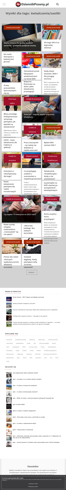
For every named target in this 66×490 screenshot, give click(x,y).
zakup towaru (41, 339)
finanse (54, 343)
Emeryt (31, 350)
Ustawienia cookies (33, 483)
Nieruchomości (10, 354)
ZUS (51, 357)
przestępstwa (15, 347)
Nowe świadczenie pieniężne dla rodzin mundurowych (10, 186)
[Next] (31, 272)
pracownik (9, 70)
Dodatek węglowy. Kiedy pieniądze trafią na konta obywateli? (30, 262)
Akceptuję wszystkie (33, 486)
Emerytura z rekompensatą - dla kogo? (10, 173)
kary (35, 343)
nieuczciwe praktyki (44, 343)
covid (7, 361)
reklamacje (32, 339)
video (7, 347)
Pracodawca (9, 350)
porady (28, 343)
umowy (24, 357)
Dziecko (25, 350)
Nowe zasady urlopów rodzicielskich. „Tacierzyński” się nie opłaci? (11, 229)
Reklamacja (20, 354)
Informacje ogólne (12, 101)
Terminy (42, 347)
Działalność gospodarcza (50, 350)
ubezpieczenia (10, 357)
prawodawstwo (20, 343)
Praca (56, 357)
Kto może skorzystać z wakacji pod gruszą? (9, 58)
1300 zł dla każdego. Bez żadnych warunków (29, 229)
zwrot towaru (9, 343)
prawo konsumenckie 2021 (50, 354)
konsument (9, 339)
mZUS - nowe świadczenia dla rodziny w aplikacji (10, 144)
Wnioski (39, 350)
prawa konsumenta (53, 339)
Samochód (37, 354)
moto (45, 357)
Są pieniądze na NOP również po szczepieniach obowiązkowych (50, 186)
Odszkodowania (52, 347)
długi (18, 357)
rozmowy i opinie (33, 347)
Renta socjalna (51, 199)
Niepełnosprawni (32, 156)
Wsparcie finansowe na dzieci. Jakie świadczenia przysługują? (29, 86)
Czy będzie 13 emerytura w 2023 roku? (20, 214)
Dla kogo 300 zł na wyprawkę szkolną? (51, 45)
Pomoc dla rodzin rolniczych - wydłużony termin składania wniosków (11, 262)
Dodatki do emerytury (33, 99)
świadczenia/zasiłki (13, 27)
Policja (17, 350)
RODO (24, 347)
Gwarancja (29, 354)
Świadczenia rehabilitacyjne (52, 158)
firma (31, 357)
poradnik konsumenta (20, 339)
